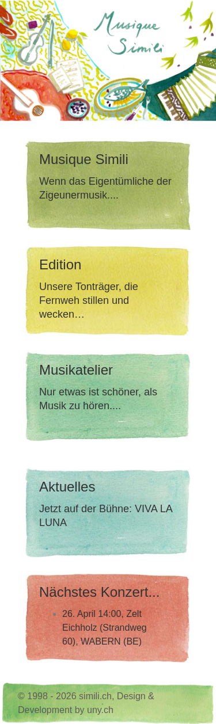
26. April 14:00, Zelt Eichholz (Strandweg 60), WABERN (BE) (104, 627)
